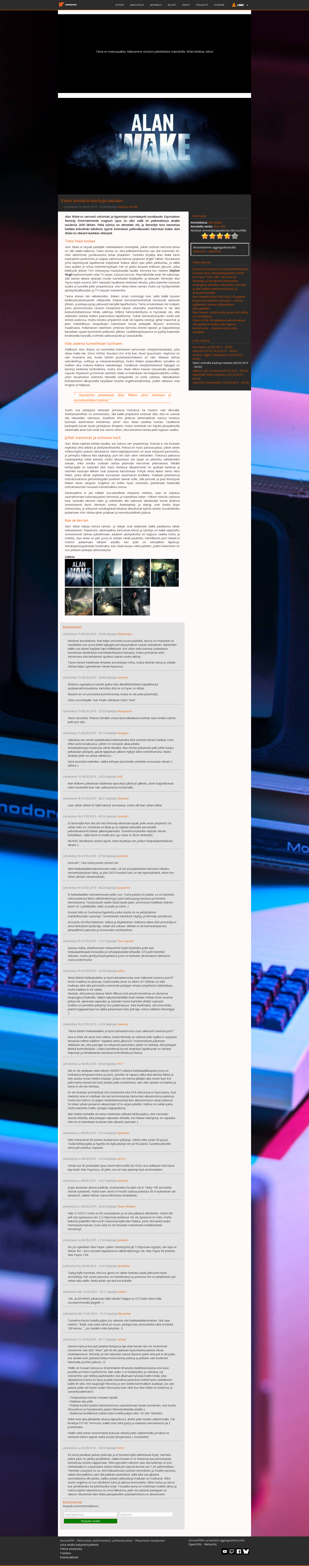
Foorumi (219, 4)
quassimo (123, 887)
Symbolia (123, 1133)
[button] (239, 5)
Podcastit (202, 4)
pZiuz (121, 971)
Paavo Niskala (126, 1206)
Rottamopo (124, 634)
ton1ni (121, 1159)
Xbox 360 (219, 226)
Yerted (121, 1339)
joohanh (122, 856)
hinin (120, 1448)
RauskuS (122, 798)
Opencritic (214, 251)
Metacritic (199, 251)
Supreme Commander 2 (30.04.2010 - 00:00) (221, 382)
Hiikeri (122, 1292)
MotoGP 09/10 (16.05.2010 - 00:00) (215, 351)
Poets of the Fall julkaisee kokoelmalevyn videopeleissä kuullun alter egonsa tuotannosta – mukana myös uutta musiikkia (219, 326)
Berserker (124, 1313)
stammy (122, 677)
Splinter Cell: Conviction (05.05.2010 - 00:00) (220, 371)
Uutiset (119, 4)
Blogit (172, 4)
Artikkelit (156, 4)
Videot (186, 4)
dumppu (123, 733)
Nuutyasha (124, 711)
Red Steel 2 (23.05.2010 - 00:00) (213, 347)
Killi (119, 776)
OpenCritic (195, 1544)
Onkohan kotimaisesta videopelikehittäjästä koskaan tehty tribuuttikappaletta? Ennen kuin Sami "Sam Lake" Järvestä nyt (220, 273)
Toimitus (65, 1553)
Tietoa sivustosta (71, 1549)
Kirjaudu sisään (90, 1521)
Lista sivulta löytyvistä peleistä (79, 1544)
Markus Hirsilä (127, 207)
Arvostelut (137, 4)
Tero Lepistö (125, 941)
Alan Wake (215, 222)
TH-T (120, 1064)
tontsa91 (123, 816)
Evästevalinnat (69, 1557)
